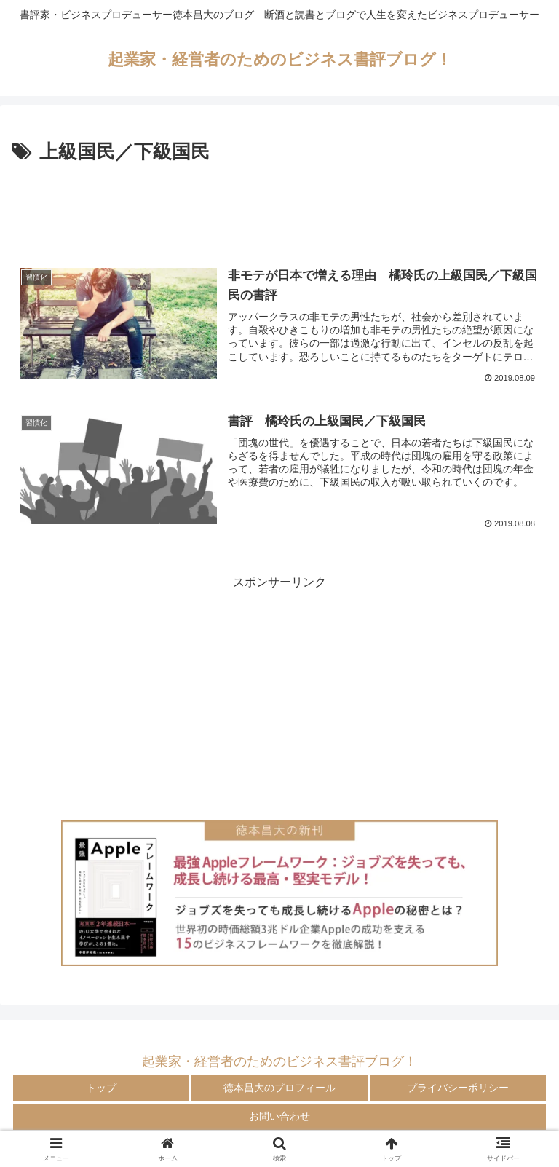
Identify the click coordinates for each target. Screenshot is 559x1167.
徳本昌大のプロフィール (279, 1087)
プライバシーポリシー (458, 1087)
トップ (101, 1087)
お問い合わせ (279, 1116)
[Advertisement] (279, 208)
